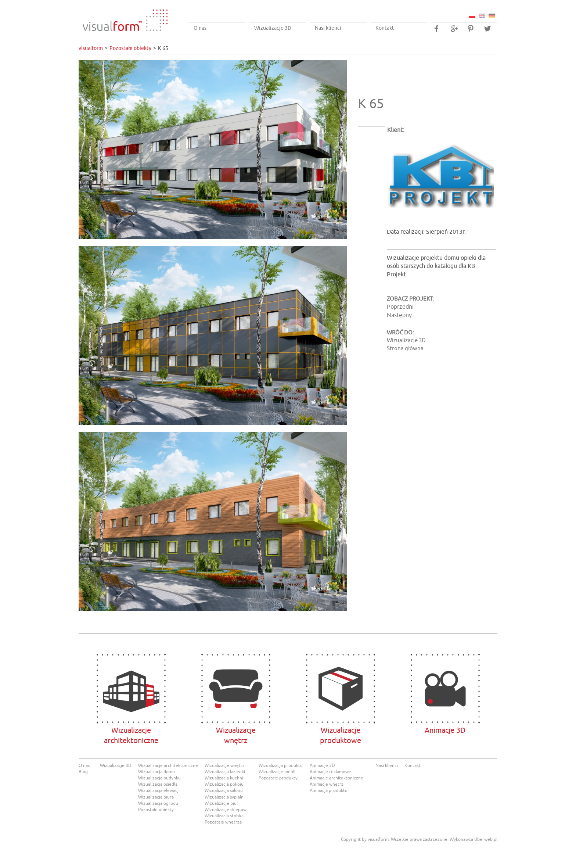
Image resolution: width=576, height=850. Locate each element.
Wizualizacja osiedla (157, 784)
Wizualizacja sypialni (225, 797)
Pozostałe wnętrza (223, 822)
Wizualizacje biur (221, 803)
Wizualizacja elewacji (159, 790)
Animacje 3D (445, 688)
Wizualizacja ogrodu (158, 803)
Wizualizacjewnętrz (235, 688)
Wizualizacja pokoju (224, 784)
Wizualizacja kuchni (224, 778)
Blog (83, 772)
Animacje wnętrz (326, 784)
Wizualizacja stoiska (224, 816)
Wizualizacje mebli (277, 772)
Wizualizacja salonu (224, 790)
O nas (200, 28)
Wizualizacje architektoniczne (131, 688)
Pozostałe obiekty (130, 48)
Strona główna (405, 348)
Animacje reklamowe (330, 772)
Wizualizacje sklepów (225, 810)
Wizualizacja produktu (281, 765)
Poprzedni (400, 307)
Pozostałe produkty (278, 778)
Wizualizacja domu (156, 772)
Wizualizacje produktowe (340, 688)
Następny (399, 315)
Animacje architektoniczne (336, 778)
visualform (91, 48)
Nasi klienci (328, 28)
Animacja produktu (329, 790)
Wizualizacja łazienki (225, 772)
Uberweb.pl (485, 839)
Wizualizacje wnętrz (225, 765)
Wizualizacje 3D (272, 28)
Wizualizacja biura (156, 797)
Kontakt (384, 28)
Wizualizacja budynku (159, 778)
